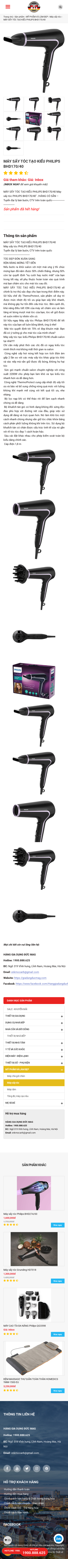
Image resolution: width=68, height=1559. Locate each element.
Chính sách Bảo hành (16, 1512)
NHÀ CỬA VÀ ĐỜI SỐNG (34, 1029)
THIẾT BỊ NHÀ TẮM (34, 1042)
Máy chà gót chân (16, 1076)
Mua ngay (58, 1225)
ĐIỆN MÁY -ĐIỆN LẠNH (34, 1056)
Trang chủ (8, 17)
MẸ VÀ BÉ (34, 1103)
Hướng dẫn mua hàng (16, 1494)
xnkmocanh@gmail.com (25, 972)
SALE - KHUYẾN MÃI (17, 1009)
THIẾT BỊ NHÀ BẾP (16, 1036)
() (7, 1540)
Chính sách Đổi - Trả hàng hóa (21, 1507)
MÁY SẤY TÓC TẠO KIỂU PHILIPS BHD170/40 (24, 20)
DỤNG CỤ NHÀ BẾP (34, 1022)
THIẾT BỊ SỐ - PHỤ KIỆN (34, 1063)
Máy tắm (11, 1089)
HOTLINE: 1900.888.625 (16, 1550)
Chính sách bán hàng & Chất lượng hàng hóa (29, 1498)
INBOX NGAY (12, 184)
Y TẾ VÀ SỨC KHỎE (34, 1049)
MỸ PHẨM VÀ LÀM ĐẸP (37, 17)
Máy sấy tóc (55, 17)
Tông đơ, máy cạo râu (17, 1096)
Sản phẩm (19, 17)
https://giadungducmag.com (30, 977)
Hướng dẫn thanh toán (17, 1489)
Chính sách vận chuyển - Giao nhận (24, 1503)
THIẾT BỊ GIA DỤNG (34, 1016)
